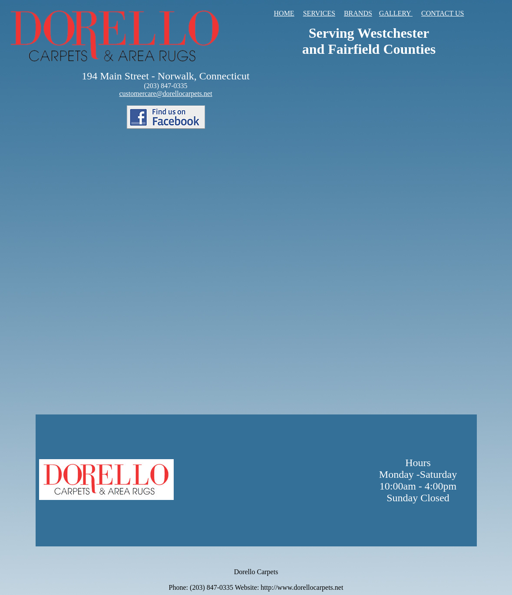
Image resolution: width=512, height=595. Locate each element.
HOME (284, 13)
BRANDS (358, 13)
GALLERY (396, 13)
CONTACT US (442, 13)
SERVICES (319, 13)
